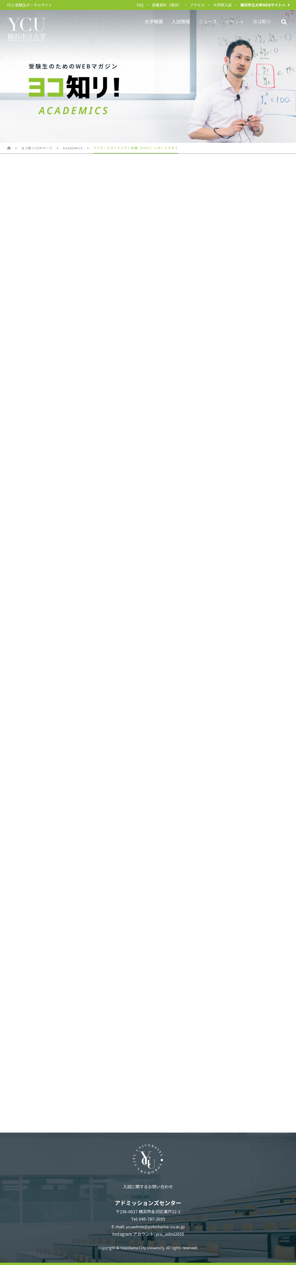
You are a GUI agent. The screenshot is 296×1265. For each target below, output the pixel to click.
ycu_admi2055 (170, 1234)
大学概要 (154, 21)
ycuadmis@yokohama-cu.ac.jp (155, 1226)
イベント (234, 21)
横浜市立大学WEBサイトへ (263, 5)
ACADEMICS (73, 148)
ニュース (208, 21)
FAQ (140, 5)
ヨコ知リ (262, 21)
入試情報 (181, 21)
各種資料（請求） (167, 5)
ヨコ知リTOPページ (37, 148)
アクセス (197, 5)
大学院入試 (222, 5)
